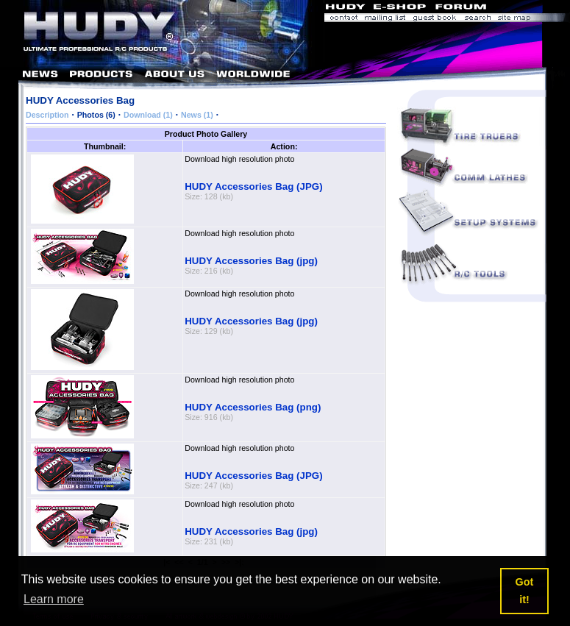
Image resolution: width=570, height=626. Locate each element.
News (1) (197, 114)
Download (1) (148, 114)
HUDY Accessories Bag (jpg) (251, 260)
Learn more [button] (54, 599)
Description (47, 114)
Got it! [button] (525, 590)
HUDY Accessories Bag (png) (253, 407)
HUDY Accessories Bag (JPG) (253, 186)
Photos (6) (96, 114)
